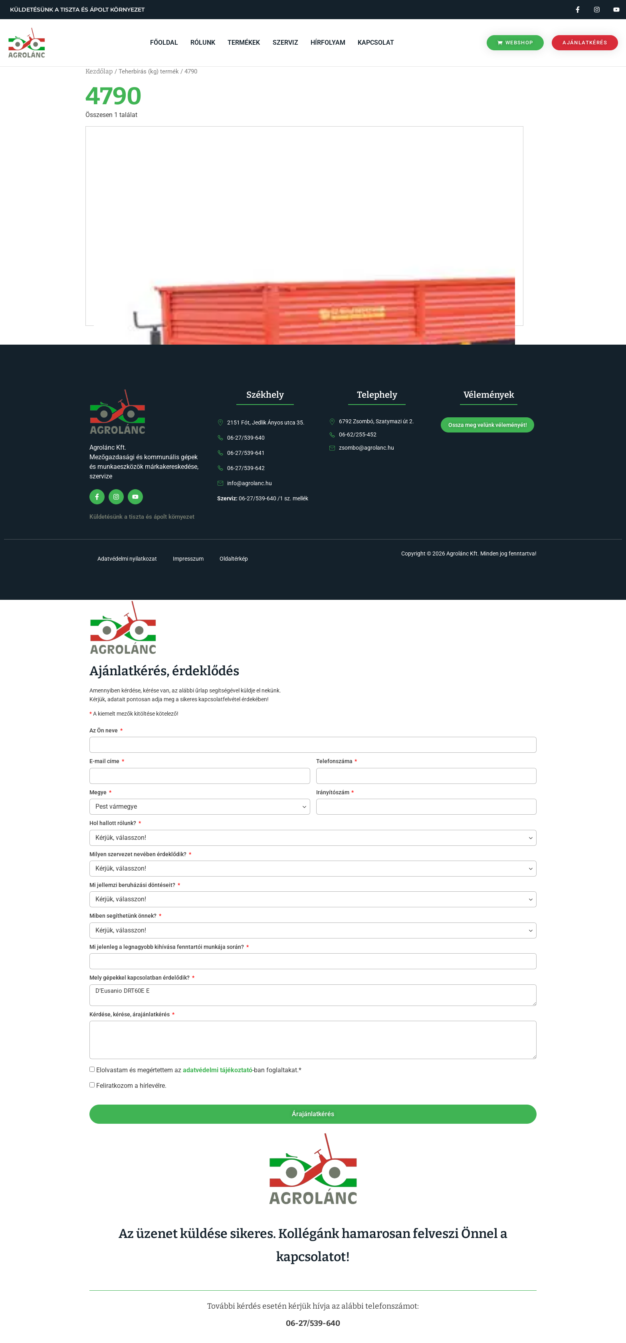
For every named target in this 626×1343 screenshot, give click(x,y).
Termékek (244, 42)
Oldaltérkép (234, 559)
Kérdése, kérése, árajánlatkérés (130, 1015)
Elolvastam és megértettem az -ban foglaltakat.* (198, 1070)
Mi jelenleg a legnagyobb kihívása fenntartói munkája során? (167, 947)
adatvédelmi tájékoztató (217, 1070)
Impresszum (188, 559)
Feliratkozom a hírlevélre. (131, 1085)
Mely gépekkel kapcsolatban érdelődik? (140, 979)
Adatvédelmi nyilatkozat (127, 559)
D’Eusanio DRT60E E (313, 995)
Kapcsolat (375, 42)
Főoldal (166, 42)
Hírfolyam (327, 42)
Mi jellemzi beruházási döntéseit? (132, 886)
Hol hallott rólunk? (113, 824)
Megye (98, 793)
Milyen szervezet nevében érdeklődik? (138, 855)
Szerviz (285, 42)
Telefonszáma (335, 762)
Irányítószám (333, 793)
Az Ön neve (104, 731)
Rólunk (204, 42)
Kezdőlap (99, 71)
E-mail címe (105, 762)
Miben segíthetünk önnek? (123, 917)
